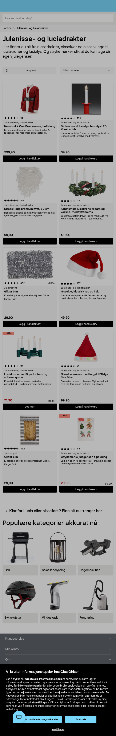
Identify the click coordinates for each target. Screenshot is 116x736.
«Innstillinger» (40, 702)
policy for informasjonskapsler (24, 685)
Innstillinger (58, 729)
